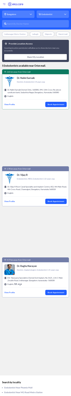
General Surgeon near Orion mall (19, 311)
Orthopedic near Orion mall (17, 349)
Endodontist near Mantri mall (17, 252)
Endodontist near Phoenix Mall (18, 228)
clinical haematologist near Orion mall (22, 283)
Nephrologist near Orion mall (17, 335)
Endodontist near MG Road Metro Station (23, 233)
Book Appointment (56, 104)
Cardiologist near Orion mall (17, 278)
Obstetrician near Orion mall (17, 340)
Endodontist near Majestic (16, 257)
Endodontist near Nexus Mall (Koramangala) (24, 238)
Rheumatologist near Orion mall (19, 382)
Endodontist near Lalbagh (16, 247)
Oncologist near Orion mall (17, 345)
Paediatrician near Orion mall (17, 354)
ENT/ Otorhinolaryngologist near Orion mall (24, 297)
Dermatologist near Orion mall (18, 288)
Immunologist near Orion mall (18, 321)
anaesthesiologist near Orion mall (20, 269)
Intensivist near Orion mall (16, 326)
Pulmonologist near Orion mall (18, 373)
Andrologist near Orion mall (17, 273)
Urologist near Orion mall (16, 387)
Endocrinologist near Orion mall (19, 292)
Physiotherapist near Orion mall (19, 364)
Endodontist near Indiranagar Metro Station (24, 243)
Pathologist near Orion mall (17, 359)
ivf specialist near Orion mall (17, 330)
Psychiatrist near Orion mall (17, 368)
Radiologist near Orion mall (17, 378)
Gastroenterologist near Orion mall (20, 302)
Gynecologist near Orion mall (17, 316)
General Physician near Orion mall (19, 307)
